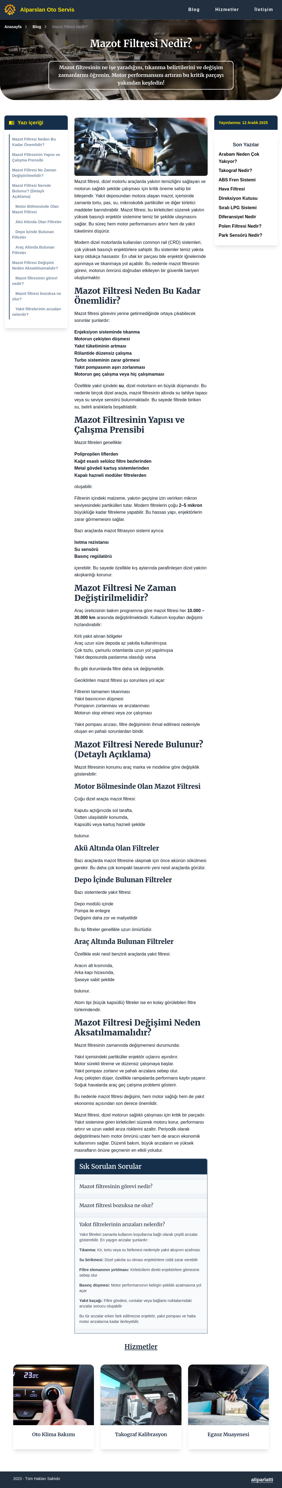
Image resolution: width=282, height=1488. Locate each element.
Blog (194, 9)
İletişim (263, 9)
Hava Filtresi (232, 189)
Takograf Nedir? (235, 170)
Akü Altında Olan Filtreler (38, 222)
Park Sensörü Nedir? (240, 235)
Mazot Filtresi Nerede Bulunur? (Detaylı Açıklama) (31, 191)
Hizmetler (227, 9)
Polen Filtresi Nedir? (240, 226)
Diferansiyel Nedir (237, 216)
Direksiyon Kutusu (238, 198)
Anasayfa (12, 27)
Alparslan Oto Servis (47, 10)
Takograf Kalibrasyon (141, 1434)
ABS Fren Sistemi (237, 179)
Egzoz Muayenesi (229, 1434)
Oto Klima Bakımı (53, 1434)
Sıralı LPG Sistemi (238, 207)
